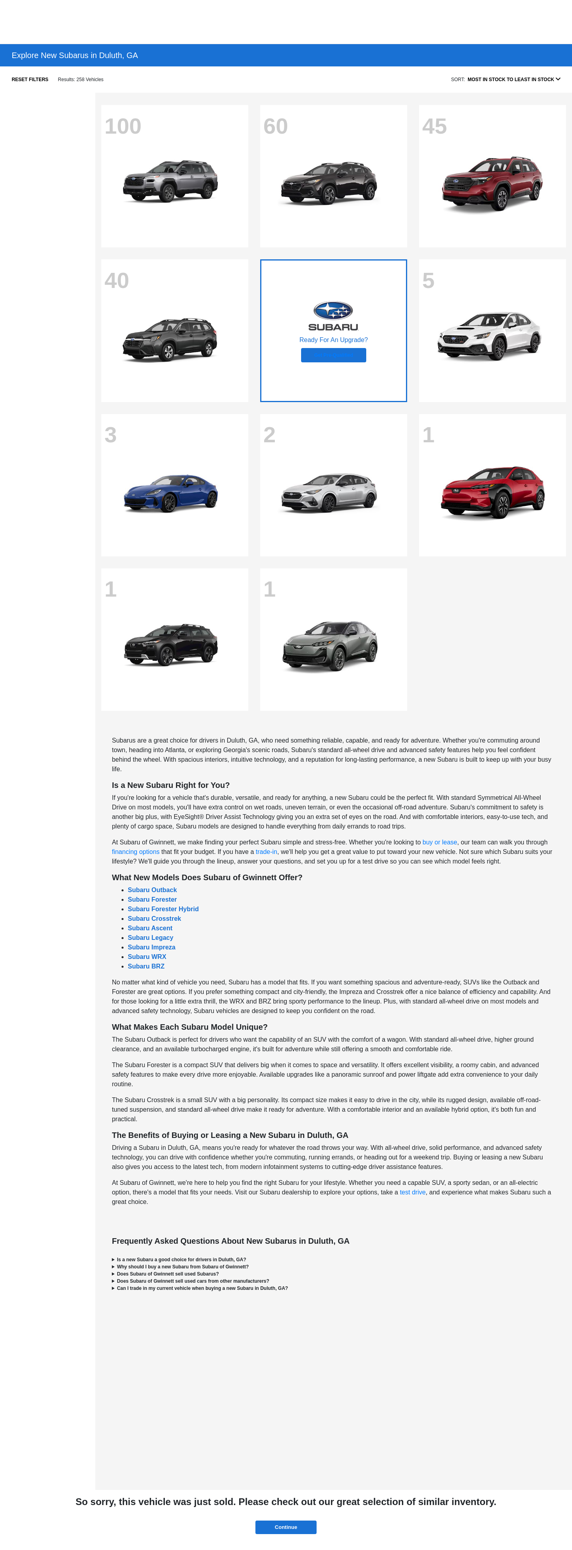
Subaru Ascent (150, 928)
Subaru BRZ (146, 966)
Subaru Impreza (152, 947)
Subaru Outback (152, 890)
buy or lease (440, 842)
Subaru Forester (152, 899)
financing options (136, 851)
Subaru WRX (147, 956)
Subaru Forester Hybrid (163, 909)
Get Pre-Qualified (333, 355)
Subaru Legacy (151, 937)
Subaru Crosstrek (154, 918)
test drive (413, 1192)
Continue (286, 1527)
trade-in (266, 851)
